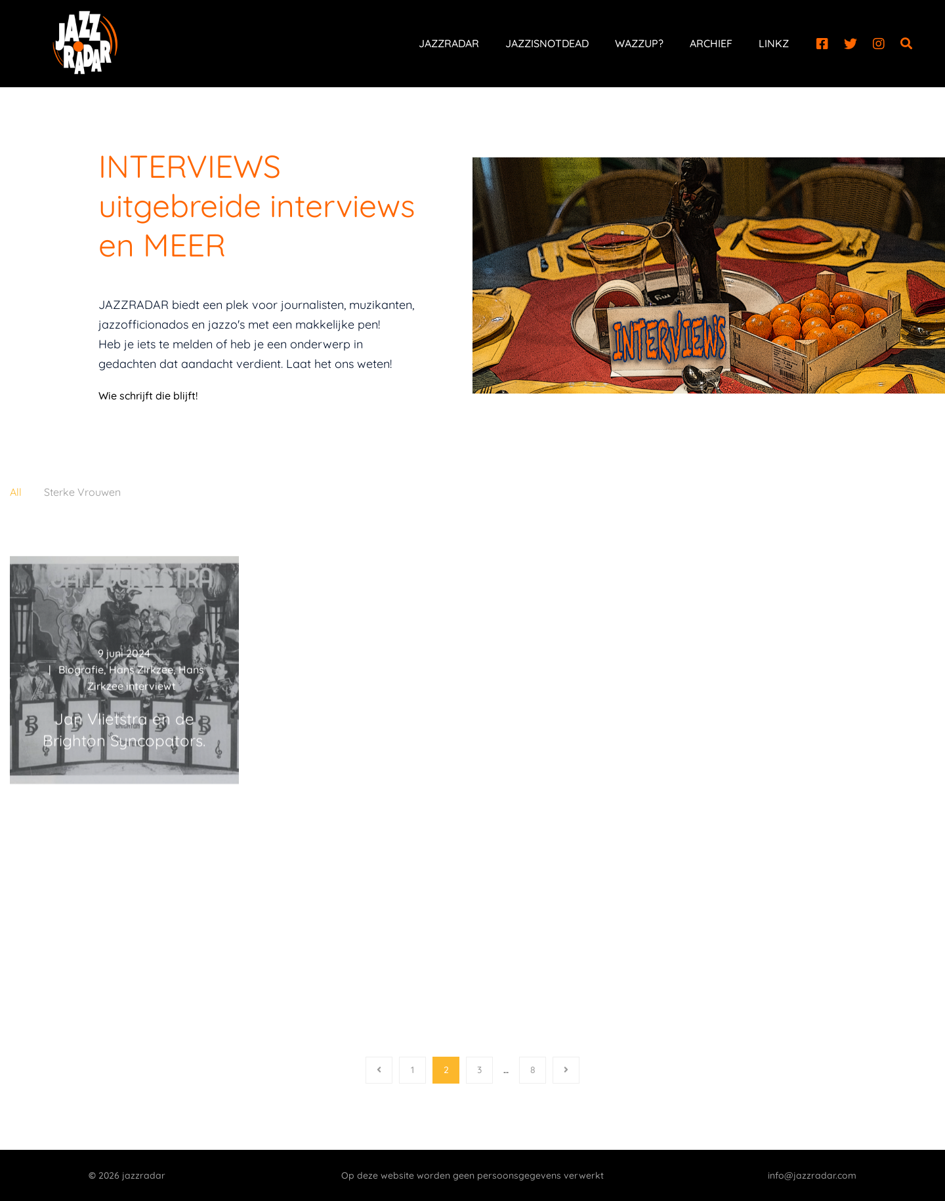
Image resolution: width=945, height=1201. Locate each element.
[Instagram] (878, 43)
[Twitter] (850, 43)
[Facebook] (822, 43)
